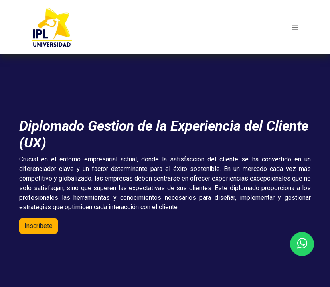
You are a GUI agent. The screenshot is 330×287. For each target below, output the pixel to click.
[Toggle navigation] (295, 27)
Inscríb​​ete (38, 226)
